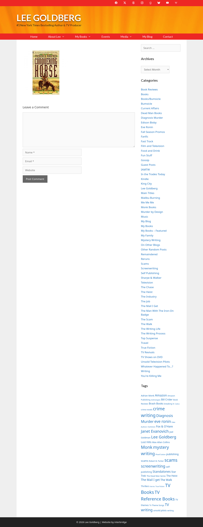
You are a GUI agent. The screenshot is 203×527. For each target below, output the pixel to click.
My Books (85, 36)
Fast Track (147, 141)
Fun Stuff (146, 155)
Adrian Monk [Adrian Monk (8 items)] (147, 395)
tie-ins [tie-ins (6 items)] (152, 486)
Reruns (145, 259)
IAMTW (145, 169)
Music (144, 216)
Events (105, 36)
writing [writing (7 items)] (170, 510)
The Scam (147, 319)
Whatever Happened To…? (157, 366)
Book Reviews (149, 89)
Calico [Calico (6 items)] (177, 404)
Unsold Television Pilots (155, 361)
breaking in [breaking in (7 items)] (169, 403)
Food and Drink (150, 150)
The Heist (147, 292)
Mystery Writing (151, 240)
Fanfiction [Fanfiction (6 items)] (151, 427)
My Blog (147, 36)
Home (34, 36)
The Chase (147, 287)
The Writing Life (150, 329)
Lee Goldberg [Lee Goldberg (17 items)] (163, 437)
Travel (144, 343)
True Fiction (148, 347)
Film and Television (152, 146)
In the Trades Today (153, 174)
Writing (145, 371)
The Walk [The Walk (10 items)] (166, 480)
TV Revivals (148, 352)
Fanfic (144, 136)
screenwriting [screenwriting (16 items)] (153, 466)
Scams (145, 263)
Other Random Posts (154, 249)
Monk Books (148, 207)
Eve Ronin (147, 127)
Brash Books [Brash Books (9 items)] (156, 403)
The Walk (146, 324)
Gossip (145, 160)
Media (128, 36)
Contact (168, 36)
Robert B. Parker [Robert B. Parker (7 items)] (156, 461)
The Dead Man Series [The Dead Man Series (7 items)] (156, 476)
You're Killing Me (151, 376)
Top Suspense (149, 338)
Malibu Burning (150, 198)
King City (146, 183)
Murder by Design (152, 212)
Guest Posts (148, 165)
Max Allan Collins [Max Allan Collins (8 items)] (161, 442)
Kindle (145, 179)
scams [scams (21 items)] (171, 460)
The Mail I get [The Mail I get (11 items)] (150, 480)
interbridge (120, 522)
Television (147, 282)
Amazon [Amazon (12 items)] (161, 395)
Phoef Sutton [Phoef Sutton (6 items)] (161, 454)
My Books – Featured (154, 230)
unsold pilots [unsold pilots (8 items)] (160, 510)
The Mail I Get (149, 306)
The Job (145, 301)
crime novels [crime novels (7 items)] (146, 409)
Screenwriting (149, 268)
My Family (147, 235)
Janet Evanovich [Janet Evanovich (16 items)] (155, 431)
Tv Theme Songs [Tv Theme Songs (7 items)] (156, 505)
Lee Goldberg (49, 17)
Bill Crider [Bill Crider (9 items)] (167, 399)
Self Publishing (150, 273)
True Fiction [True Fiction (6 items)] (159, 486)
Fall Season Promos (153, 132)
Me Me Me (147, 202)
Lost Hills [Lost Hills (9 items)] (146, 442)
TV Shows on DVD (152, 357)
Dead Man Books (151, 113)
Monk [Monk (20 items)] (146, 447)
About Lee (59, 36)
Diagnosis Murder (152, 117)
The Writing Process (153, 333)
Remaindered (149, 254)
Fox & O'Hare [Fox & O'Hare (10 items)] (164, 426)
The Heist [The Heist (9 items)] (171, 475)
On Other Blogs (150, 245)
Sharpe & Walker (151, 277)
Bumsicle (146, 103)
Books (145, 94)
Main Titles (147, 193)
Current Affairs (150, 108)
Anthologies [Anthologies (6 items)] (155, 400)
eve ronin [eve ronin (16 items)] (162, 421)
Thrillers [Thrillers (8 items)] (145, 486)
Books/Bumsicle (151, 99)
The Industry (149, 296)
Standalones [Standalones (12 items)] (162, 471)
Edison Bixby (149, 122)
